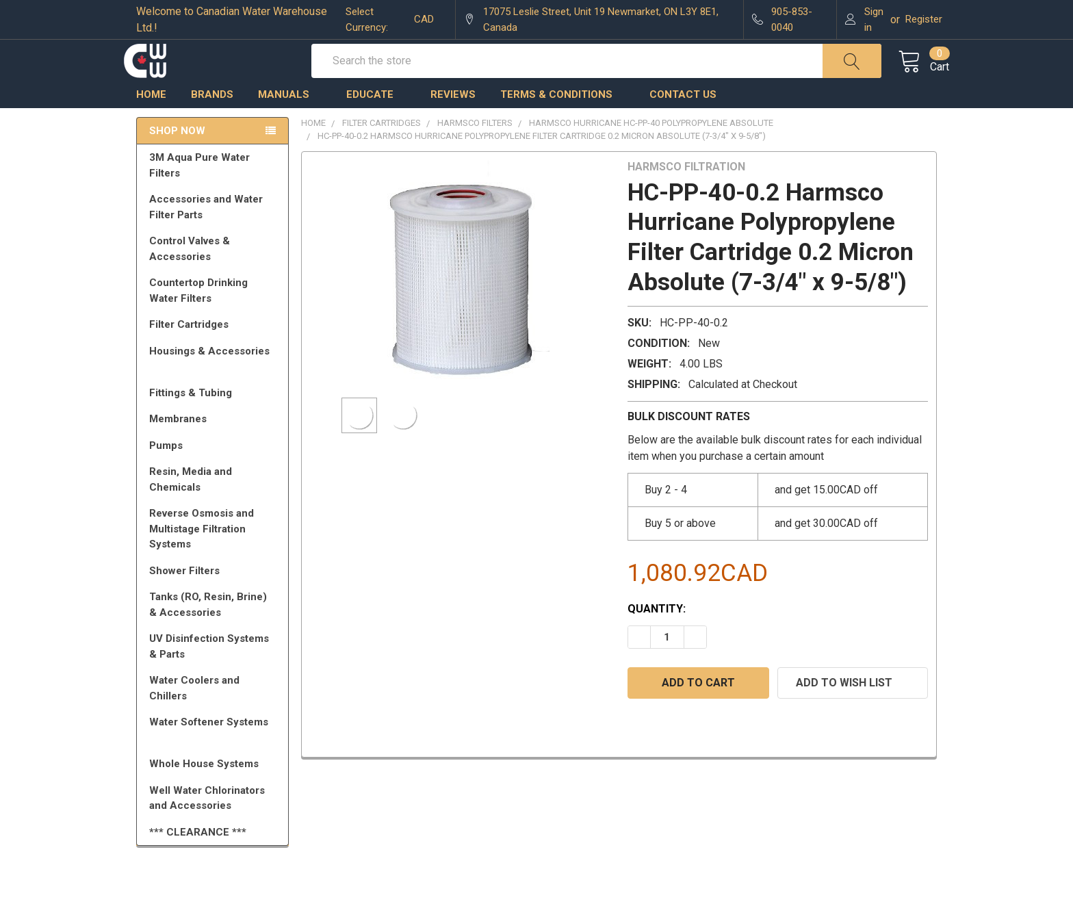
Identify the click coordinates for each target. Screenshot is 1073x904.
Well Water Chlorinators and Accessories (207, 824)
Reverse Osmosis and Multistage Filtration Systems (215, 554)
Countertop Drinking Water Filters (198, 316)
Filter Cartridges (215, 350)
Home (151, 120)
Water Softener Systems (215, 753)
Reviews (453, 120)
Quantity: (657, 634)
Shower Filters (215, 596)
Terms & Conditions (562, 120)
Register (923, 19)
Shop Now (177, 156)
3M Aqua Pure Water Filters (215, 191)
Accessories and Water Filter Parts (215, 232)
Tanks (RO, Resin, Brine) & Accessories (215, 630)
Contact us (682, 120)
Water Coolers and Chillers (215, 713)
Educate (376, 120)
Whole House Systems (215, 789)
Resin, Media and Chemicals (215, 505)
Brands (212, 120)
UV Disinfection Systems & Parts (215, 672)
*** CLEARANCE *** (197, 857)
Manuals (290, 120)
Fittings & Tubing (215, 418)
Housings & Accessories (215, 382)
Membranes (215, 444)
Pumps (215, 471)
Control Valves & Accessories (215, 274)
